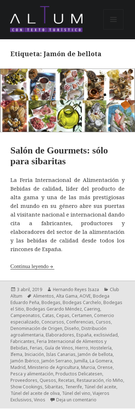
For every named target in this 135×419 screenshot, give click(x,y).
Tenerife (73, 387)
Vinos (39, 400)
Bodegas (50, 302)
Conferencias (80, 322)
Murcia (88, 367)
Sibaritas (54, 387)
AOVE (85, 296)
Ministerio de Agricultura (53, 367)
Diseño (71, 328)
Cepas (62, 315)
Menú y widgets (113, 29)
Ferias (36, 348)
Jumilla (80, 361)
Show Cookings (26, 387)
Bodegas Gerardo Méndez (54, 309)
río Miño (114, 380)
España (83, 335)
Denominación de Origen (36, 328)
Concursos (52, 322)
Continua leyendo (29, 266)
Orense (105, 367)
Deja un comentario (76, 400)
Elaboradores (60, 335)
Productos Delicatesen (78, 374)
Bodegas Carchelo (82, 302)
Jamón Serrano (56, 361)
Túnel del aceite (100, 387)
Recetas (66, 380)
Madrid (18, 367)
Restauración (90, 380)
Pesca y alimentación (31, 374)
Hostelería (101, 348)
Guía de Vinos (59, 348)
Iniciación (34, 354)
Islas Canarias (61, 354)
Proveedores (23, 380)
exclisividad (106, 335)
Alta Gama (66, 296)
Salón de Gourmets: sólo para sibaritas (59, 155)
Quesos (48, 380)
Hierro (81, 348)
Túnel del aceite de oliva (35, 393)
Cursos (103, 322)
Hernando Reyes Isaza (76, 289)
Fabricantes (22, 341)
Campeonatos (25, 315)
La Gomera (101, 361)
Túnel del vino (76, 393)
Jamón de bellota (95, 354)
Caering (92, 309)
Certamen (82, 315)
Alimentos (43, 296)
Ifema (16, 354)
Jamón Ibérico (24, 361)
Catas (48, 315)
